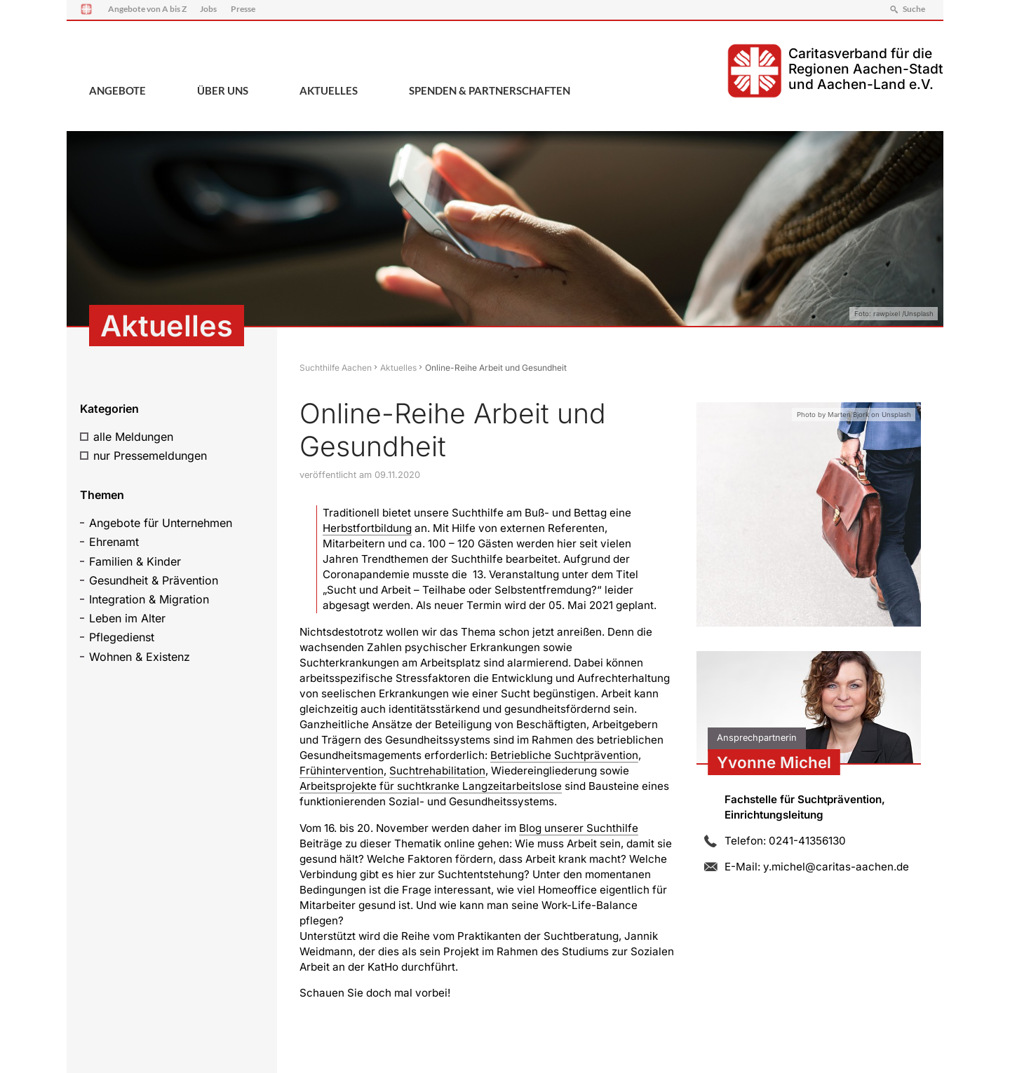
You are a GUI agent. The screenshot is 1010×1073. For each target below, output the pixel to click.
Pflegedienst (121, 637)
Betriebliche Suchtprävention (564, 755)
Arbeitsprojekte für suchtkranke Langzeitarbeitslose (430, 786)
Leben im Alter (127, 618)
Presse (243, 9)
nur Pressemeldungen (150, 456)
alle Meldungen (133, 437)
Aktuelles (328, 90)
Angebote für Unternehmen (160, 523)
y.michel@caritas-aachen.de (836, 866)
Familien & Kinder (135, 561)
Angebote (117, 90)
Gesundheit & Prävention (153, 580)
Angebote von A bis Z (147, 9)
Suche (914, 9)
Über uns (222, 90)
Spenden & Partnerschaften (489, 90)
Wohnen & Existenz (139, 657)
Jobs (208, 9)
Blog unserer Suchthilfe (578, 828)
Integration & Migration (149, 599)
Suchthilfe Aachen (335, 367)
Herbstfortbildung (367, 528)
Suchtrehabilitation (437, 770)
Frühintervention (341, 770)
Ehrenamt (114, 542)
